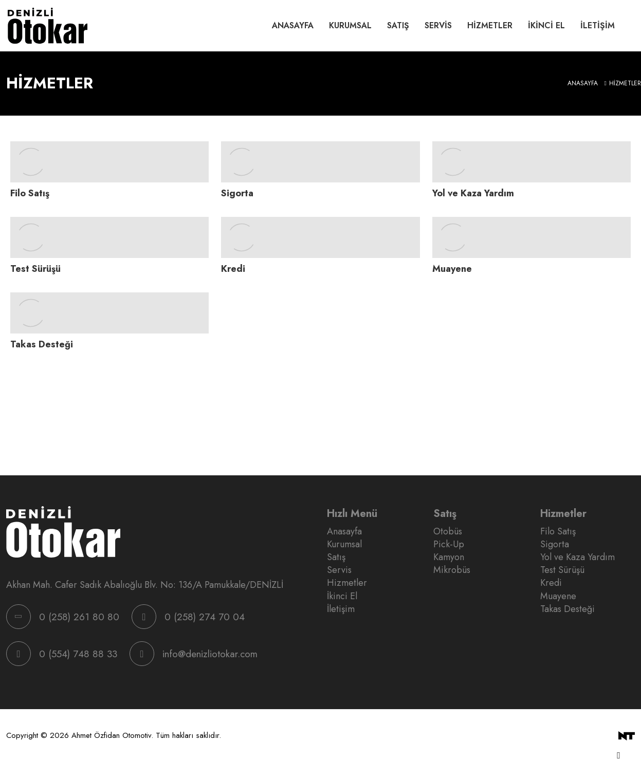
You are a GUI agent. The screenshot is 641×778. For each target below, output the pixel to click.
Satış (398, 25)
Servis (438, 25)
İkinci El (546, 25)
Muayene (558, 596)
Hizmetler (489, 25)
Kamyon (448, 557)
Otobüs (447, 531)
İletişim (597, 25)
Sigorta (554, 544)
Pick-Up (448, 544)
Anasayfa (293, 25)
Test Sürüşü (562, 570)
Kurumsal (350, 25)
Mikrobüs (451, 570)
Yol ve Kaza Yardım (577, 557)
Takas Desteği (567, 609)
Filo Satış (558, 531)
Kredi (551, 583)
